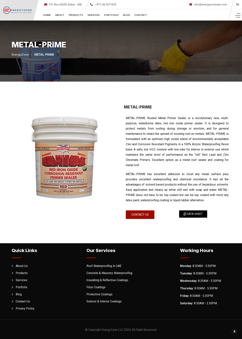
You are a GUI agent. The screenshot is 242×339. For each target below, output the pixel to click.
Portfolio (111, 14)
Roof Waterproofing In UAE (103, 266)
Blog (126, 14)
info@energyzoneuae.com (210, 4)
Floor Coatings (96, 287)
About (59, 14)
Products (76, 14)
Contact (140, 14)
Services (93, 14)
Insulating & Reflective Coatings (107, 280)
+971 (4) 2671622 (105, 4)
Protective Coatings (99, 294)
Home (47, 14)
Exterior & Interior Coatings (104, 301)
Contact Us (23, 301)
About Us (22, 266)
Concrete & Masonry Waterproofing (109, 273)
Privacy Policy (25, 308)
